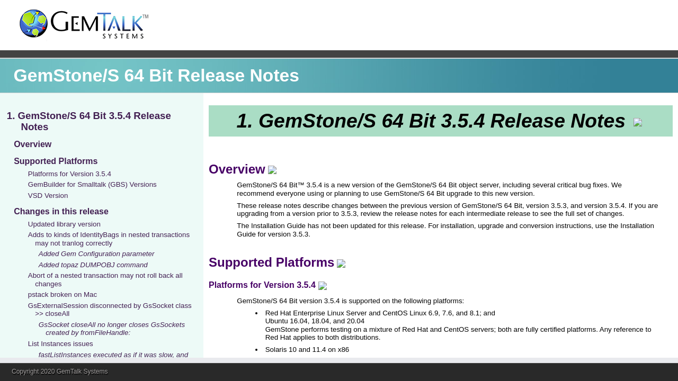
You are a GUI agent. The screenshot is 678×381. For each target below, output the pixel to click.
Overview (32, 144)
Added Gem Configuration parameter (97, 254)
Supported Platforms (55, 161)
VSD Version (48, 195)
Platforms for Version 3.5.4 (69, 174)
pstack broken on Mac (62, 294)
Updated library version (64, 224)
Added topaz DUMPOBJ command (93, 265)
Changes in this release (61, 211)
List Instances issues (60, 344)
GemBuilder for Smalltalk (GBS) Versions (92, 184)
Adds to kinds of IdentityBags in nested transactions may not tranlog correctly (109, 239)
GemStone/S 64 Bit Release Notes (156, 75)
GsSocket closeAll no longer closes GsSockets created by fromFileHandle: (112, 329)
